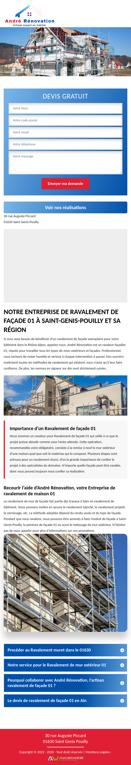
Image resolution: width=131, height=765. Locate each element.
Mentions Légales (98, 752)
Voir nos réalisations (65, 207)
